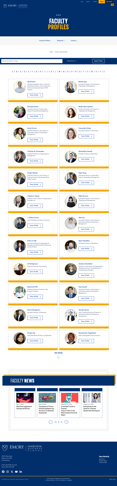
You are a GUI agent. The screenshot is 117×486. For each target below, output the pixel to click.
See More (58, 353)
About (111, 6)
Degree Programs (52, 6)
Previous (50, 422)
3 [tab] (61, 422)
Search (110, 1)
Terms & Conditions (61, 480)
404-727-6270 (10, 467)
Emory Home (103, 460)
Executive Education (66, 6)
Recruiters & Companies (100, 6)
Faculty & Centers (79, 6)
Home (51, 52)
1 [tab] (55, 422)
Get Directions (6, 460)
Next (66, 422)
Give (82, 1)
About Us (102, 459)
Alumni (88, 6)
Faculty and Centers (61, 52)
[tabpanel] (25, 403)
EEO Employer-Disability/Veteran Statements (58, 478)
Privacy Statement (50, 480)
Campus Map (103, 462)
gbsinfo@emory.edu (11, 465)
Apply (101, 1)
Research (60, 40)
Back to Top (112, 479)
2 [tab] (58, 422)
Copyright (69, 480)
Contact (95, 1)
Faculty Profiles (44, 40)
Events (88, 1)
